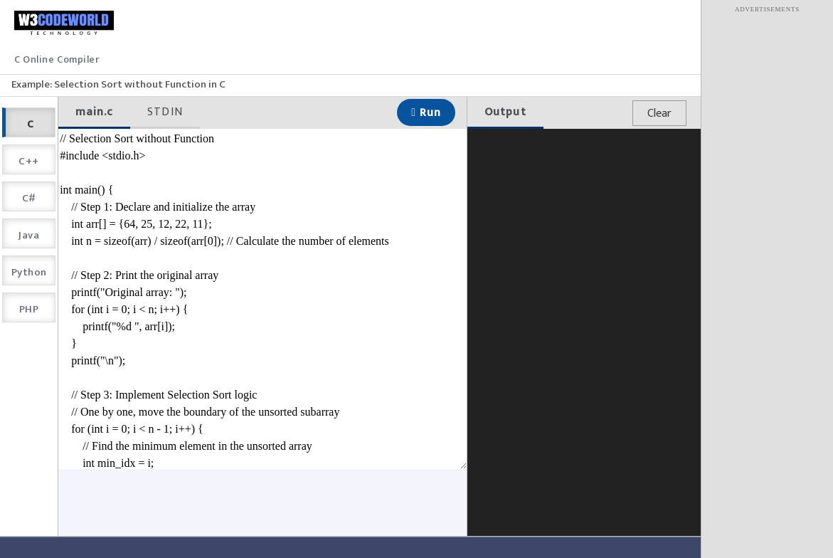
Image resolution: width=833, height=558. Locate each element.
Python (29, 272)
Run (426, 112)
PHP (28, 309)
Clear (659, 113)
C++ (28, 161)
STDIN (164, 112)
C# (29, 198)
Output (505, 112)
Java (28, 235)
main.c (94, 112)
